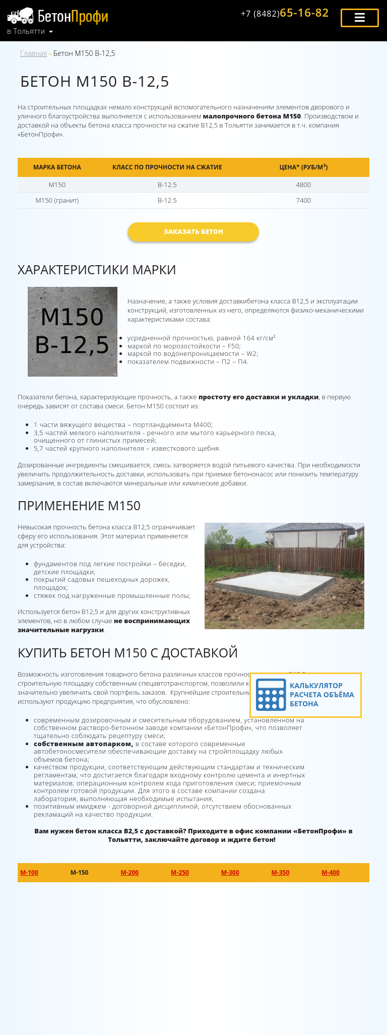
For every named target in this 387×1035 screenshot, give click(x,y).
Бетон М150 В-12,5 (84, 53)
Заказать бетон (193, 231)
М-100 (29, 872)
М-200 (129, 872)
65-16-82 (285, 12)
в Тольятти (26, 31)
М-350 (281, 872)
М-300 (230, 872)
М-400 (330, 872)
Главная (33, 53)
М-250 (180, 872)
